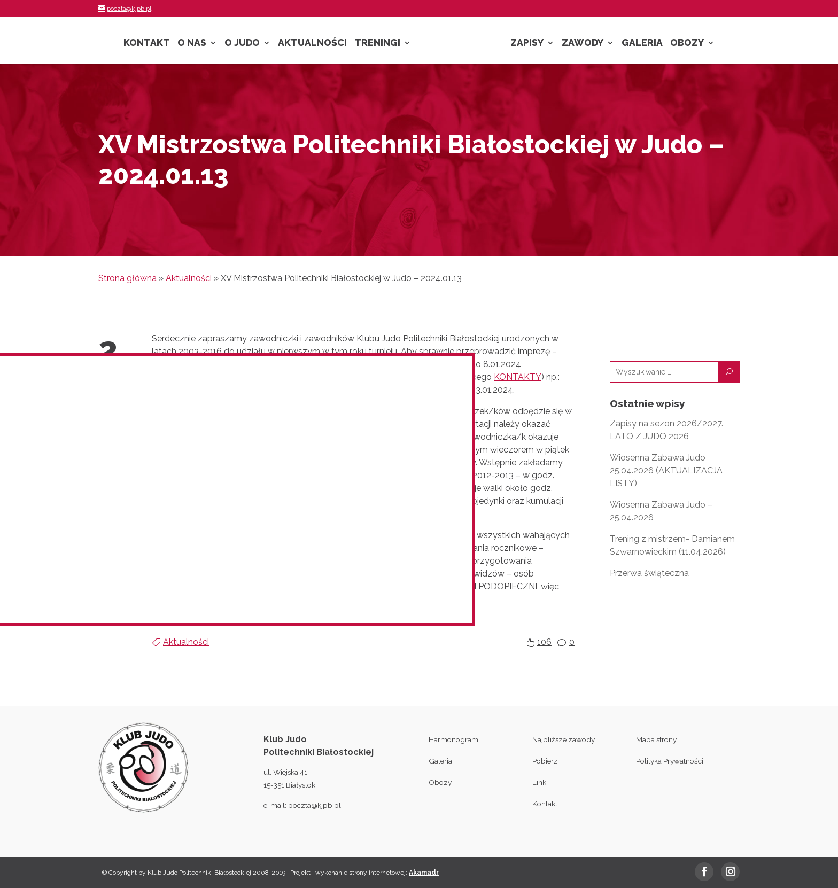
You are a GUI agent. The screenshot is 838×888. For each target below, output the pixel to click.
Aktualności (312, 43)
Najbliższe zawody (563, 739)
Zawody (582, 43)
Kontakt (146, 43)
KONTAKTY (517, 377)
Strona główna (127, 278)
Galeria (642, 43)
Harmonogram (453, 739)
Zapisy (527, 43)
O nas (191, 43)
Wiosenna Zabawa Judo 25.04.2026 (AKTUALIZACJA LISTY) (666, 470)
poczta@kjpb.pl (314, 805)
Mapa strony (656, 739)
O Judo (242, 43)
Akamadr (424, 872)
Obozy (687, 43)
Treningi (377, 43)
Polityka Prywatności (669, 761)
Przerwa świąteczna (649, 573)
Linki (540, 782)
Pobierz (545, 761)
